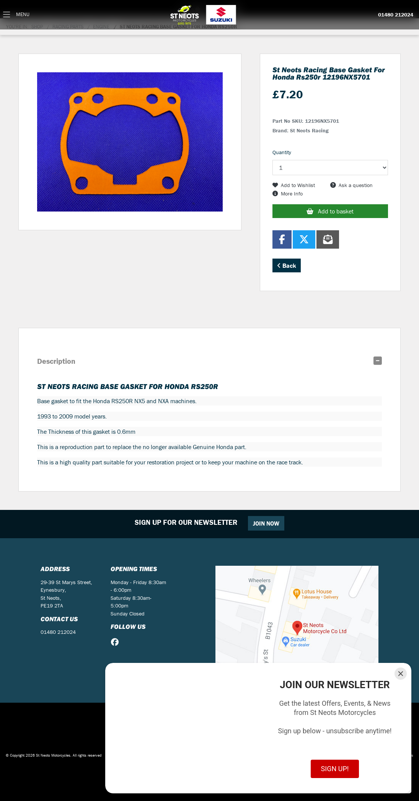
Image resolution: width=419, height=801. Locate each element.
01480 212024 (395, 15)
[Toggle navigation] (16, 14)
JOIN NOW (266, 523)
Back (286, 265)
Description (56, 361)
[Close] (401, 674)
